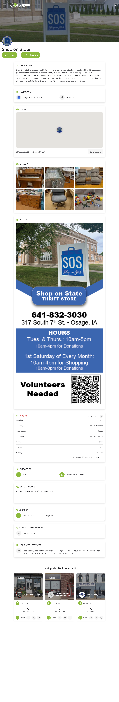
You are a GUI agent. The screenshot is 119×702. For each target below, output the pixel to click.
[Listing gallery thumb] (59, 315)
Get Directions (95, 152)
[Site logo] (20, 5)
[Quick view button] (34, 618)
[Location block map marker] (59, 130)
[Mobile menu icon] (4, 5)
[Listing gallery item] (30, 177)
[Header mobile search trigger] (114, 5)
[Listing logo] (7, 41)
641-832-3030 (29, 533)
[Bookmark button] (39, 618)
